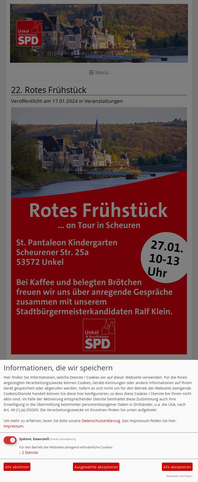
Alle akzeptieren (177, 466)
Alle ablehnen (17, 466)
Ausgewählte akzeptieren (96, 466)
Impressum (13, 426)
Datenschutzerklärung (101, 420)
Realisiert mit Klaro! (179, 476)
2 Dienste (28, 452)
